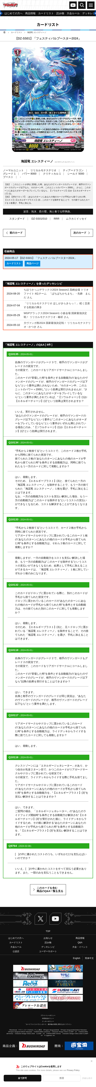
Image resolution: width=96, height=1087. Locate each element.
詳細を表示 (87, 1078)
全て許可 (22, 1078)
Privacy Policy (73, 1070)
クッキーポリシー (48, 1021)
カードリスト (16, 32)
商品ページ (33, 263)
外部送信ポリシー (48, 1018)
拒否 (61, 1078)
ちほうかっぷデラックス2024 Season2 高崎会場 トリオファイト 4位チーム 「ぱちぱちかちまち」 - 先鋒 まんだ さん (57, 293)
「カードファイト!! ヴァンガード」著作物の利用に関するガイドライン (48, 1024)
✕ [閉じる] (91, 1061)
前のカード (16, 232)
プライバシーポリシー (48, 1015)
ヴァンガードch (73, 5)
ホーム (4, 32)
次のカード (79, 232)
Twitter (41, 919)
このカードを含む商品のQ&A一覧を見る (50, 889)
